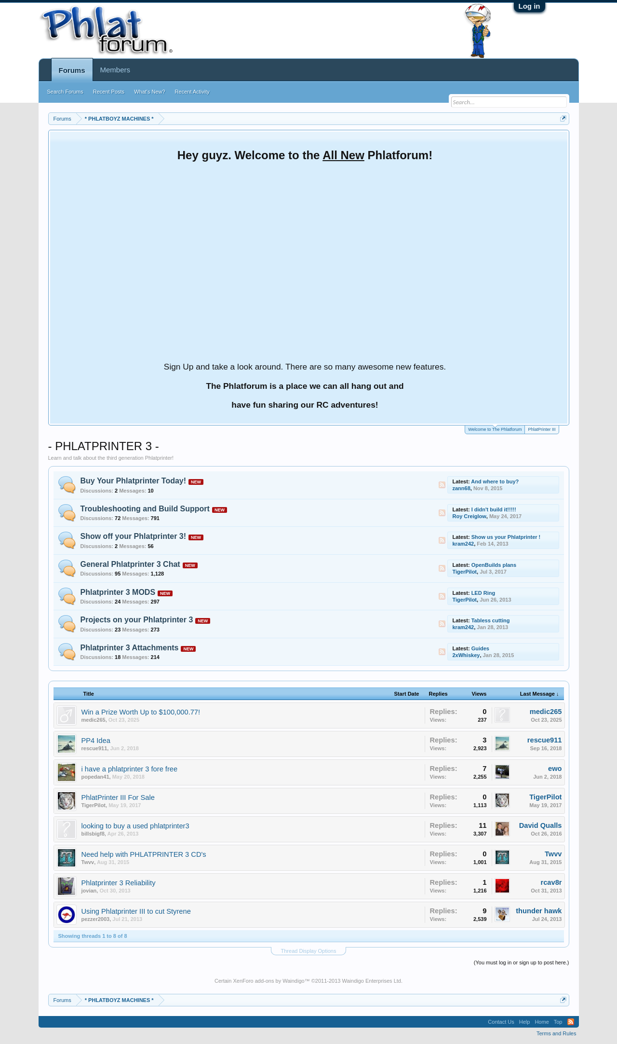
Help (524, 1022)
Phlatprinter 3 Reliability (118, 883)
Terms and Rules (557, 1033)
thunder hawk (539, 911)
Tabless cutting (490, 620)
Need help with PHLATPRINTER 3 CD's (143, 854)
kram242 (463, 544)
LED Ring (483, 593)
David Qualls (540, 825)
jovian (89, 890)
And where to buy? (495, 481)
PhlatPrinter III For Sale (118, 797)
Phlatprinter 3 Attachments (129, 648)
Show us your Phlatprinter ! (506, 537)
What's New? (149, 92)
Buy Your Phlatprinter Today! (133, 481)
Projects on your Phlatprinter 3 (136, 620)
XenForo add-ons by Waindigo (268, 981)
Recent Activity (192, 92)
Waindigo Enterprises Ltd (371, 981)
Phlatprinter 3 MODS (118, 592)
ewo (555, 768)
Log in (529, 6)
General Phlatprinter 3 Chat (130, 564)
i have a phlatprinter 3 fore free (129, 769)
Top (558, 1022)
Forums (72, 70)
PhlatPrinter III (541, 429)
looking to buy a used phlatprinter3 (135, 826)
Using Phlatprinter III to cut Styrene (136, 911)
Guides (480, 648)
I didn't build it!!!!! (493, 509)
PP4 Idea (95, 740)
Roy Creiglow (469, 516)
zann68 (461, 488)
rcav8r (551, 882)
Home (542, 1022)
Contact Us (501, 1022)
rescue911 (94, 748)
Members (115, 70)
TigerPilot (465, 572)
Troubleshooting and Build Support (145, 509)
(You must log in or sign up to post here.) (521, 962)
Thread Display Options (308, 951)
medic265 (93, 720)
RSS (442, 484)
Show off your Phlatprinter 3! (133, 536)
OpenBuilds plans (494, 565)
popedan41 (95, 777)
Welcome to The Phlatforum (495, 429)
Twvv (87, 862)
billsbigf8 (93, 834)
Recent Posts (108, 92)
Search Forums (65, 92)
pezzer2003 (95, 919)
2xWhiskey (466, 655)
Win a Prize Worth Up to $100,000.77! (141, 712)
